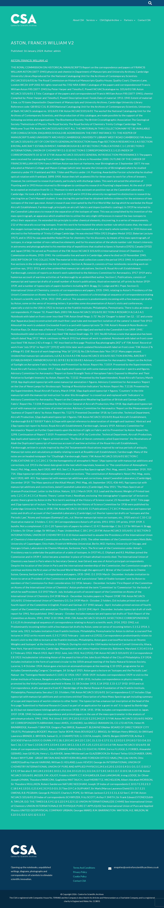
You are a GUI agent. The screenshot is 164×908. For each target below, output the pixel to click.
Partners (128, 20)
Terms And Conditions (84, 867)
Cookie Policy (79, 876)
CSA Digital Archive (109, 20)
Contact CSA (144, 20)
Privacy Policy (80, 872)
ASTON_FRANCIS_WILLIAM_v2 (29, 60)
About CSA (78, 20)
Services (90, 20)
